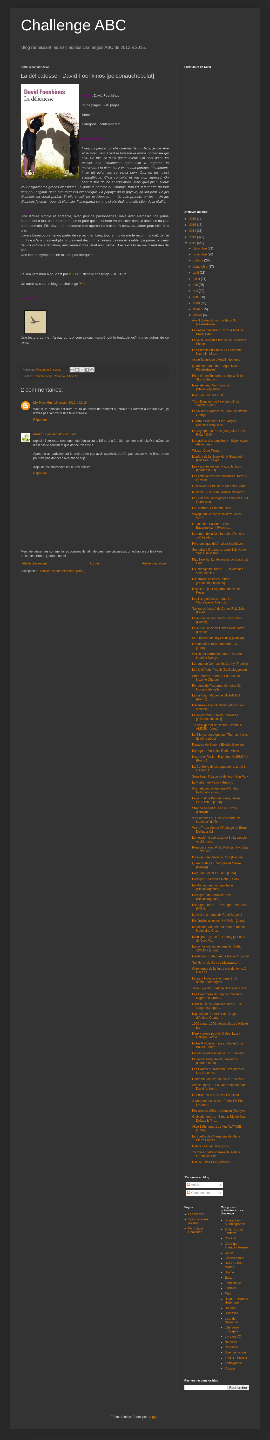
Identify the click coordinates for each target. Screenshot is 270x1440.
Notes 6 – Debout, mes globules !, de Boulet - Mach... (217, 1045)
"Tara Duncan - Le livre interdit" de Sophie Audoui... (215, 403)
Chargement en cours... (223, 136)
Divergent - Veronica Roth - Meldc (215, 751)
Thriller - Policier (236, 1358)
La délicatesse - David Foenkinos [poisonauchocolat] (215, 717)
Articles (194, 1185)
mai (196, 291)
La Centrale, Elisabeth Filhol (211, 508)
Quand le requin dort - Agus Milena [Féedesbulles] (216, 367)
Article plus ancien (154, 563)
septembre (200, 266)
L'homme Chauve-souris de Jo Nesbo (218, 1079)
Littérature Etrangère (232, 1329)
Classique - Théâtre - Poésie (236, 1245)
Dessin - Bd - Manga (234, 1265)
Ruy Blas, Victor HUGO (208, 395)
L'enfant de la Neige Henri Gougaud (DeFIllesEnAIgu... (217, 458)
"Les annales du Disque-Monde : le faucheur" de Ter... (216, 820)
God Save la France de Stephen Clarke (219, 486)
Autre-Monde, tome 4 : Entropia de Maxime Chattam (216, 677)
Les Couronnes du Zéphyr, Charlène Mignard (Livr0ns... (217, 996)
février (198, 309)
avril (196, 297)
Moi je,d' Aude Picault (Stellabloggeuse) (219, 670)
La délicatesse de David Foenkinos (216, 1095)
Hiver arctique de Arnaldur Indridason (218, 543)
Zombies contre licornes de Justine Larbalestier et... (216, 1154)
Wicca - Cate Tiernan (206, 450)
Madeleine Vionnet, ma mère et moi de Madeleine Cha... (219, 928)
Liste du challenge (231, 1320)
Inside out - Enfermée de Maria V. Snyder (220, 956)
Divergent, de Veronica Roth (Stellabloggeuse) (211, 896)
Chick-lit (230, 1238)
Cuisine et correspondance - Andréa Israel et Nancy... (217, 655)
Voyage (230, 1368)
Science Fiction (235, 1352)
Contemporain (43, 376)
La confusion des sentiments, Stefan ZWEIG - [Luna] (217, 948)
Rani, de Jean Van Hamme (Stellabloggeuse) (210, 387)
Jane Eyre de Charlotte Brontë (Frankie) (219, 988)
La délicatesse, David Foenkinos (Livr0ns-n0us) (214, 1061)
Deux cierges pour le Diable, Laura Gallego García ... (216, 1035)
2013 (193, 237)
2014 (193, 231)
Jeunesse (231, 1313)
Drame (229, 1272)
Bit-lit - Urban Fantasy (234, 1231)
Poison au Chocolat (66, 376)
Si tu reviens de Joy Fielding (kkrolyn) (218, 638)
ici (70, 274)
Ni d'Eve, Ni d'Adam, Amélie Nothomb (218, 492)
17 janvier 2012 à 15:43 (59, 434)
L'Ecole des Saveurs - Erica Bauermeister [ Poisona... (211, 525)
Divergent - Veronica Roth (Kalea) (215, 879)
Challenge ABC (73, 25)
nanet (37, 434)
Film (228, 1294)
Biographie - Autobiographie (235, 1222)
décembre (200, 248)
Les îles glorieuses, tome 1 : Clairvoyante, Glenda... (211, 600)
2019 (193, 219)
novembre (200, 254)
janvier (198, 315)
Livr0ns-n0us (43, 402)
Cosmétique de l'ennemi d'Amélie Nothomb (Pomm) (215, 790)
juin (196, 285)
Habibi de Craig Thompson (210, 1146)
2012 (193, 243)
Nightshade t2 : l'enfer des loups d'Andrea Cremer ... (214, 1015)
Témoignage (233, 1363)
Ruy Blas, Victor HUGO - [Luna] (214, 873)
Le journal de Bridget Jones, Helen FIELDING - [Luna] (216, 800)
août (196, 272)
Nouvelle (231, 1342)
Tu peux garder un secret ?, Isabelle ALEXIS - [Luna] (217, 727)
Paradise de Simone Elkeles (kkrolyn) (218, 744)
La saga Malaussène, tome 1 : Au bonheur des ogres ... (215, 980)
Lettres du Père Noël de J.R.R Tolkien (218, 1053)
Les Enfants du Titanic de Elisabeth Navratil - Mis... (216, 352)
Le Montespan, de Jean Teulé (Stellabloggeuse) (212, 887)
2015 (193, 225)
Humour (230, 1308)
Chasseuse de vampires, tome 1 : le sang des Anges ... (217, 1006)
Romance (231, 1347)
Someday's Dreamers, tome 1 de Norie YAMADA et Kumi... (219, 551)
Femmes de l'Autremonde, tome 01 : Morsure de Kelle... (217, 687)
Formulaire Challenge (195, 1230)
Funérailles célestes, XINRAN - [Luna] (218, 921)
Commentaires (199, 1193)
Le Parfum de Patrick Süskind (212, 782)
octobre (198, 260)
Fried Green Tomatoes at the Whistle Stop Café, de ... (217, 377)
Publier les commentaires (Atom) (62, 571)
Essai (228, 1277)
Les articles (196, 1214)
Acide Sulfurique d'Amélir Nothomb (216, 359)
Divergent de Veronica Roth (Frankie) (218, 857)
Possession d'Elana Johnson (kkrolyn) (218, 1111)
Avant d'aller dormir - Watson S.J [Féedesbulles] (214, 322)
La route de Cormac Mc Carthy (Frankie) (220, 664)
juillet (197, 279)
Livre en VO (233, 1336)
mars (197, 303)
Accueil (95, 563)
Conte (229, 1253)
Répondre (40, 420)
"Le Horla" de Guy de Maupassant (215, 962)
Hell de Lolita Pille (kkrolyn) (211, 1162)
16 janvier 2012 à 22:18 (70, 402)
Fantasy (230, 1288)
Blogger (153, 1417)
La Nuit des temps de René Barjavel (217, 915)
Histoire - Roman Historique (236, 1300)
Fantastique (233, 1283)
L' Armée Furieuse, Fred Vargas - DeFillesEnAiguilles (215, 422)
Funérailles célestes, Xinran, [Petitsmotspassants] (211, 580)
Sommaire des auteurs (198, 1221)
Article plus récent (34, 563)
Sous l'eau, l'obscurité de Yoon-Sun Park (220, 776)
